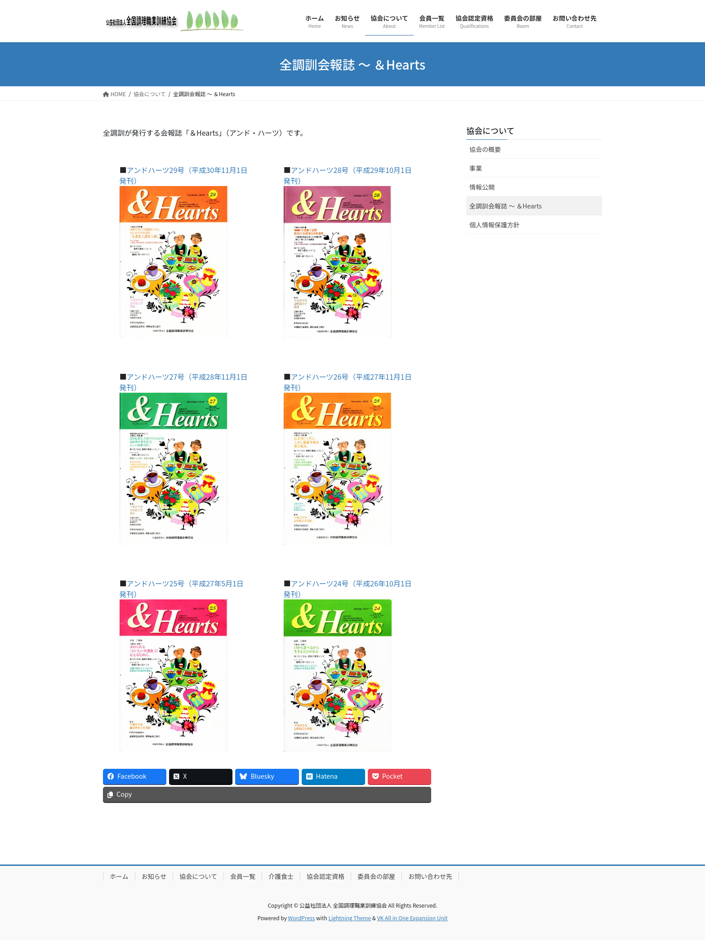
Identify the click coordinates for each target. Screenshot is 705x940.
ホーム (119, 876)
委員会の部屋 (376, 876)
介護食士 (281, 876)
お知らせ (154, 876)
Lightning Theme (349, 918)
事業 (475, 168)
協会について (490, 130)
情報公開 (482, 186)
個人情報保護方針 (494, 224)
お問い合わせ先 (430, 876)
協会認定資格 (325, 876)
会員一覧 (242, 876)
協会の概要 (485, 149)
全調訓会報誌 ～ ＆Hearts (505, 205)
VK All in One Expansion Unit (412, 918)
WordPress (301, 918)
